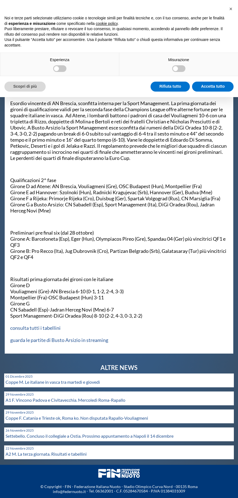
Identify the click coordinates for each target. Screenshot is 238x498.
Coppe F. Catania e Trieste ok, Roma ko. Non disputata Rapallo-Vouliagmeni (77, 418)
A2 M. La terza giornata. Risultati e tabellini (46, 453)
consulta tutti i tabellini (35, 328)
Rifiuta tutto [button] (170, 86)
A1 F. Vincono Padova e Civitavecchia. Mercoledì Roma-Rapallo (65, 400)
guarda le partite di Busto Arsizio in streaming (59, 340)
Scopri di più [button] (25, 86)
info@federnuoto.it (69, 491)
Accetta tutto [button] (213, 86)
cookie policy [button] (107, 23)
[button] (230, 8)
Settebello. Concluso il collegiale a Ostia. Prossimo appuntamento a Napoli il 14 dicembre (90, 436)
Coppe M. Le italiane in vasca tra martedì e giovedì (53, 382)
